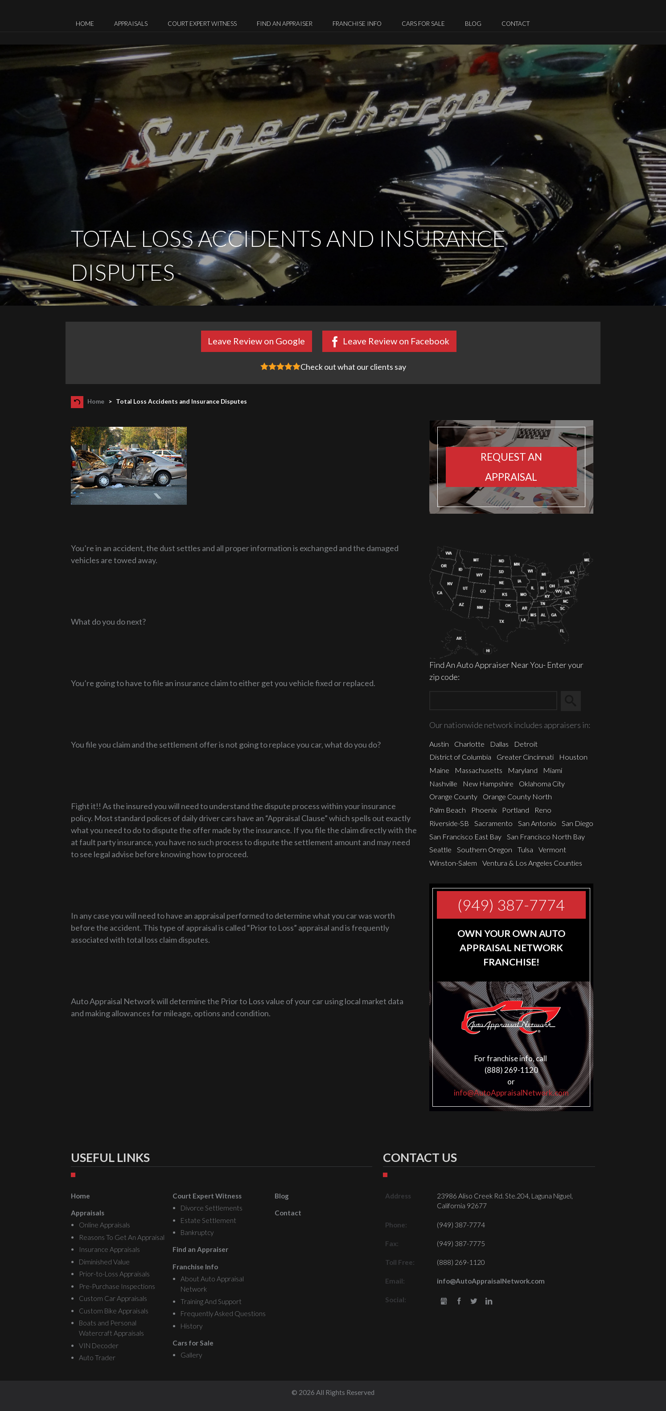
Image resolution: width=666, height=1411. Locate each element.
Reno (542, 810)
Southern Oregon (484, 849)
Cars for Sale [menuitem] (423, 23)
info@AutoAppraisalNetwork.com (511, 1092)
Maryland (523, 770)
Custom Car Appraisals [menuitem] (113, 1298)
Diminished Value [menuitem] (104, 1262)
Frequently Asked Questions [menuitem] (223, 1313)
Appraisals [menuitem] (131, 23)
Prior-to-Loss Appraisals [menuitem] (114, 1274)
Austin (439, 744)
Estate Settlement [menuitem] (208, 1220)
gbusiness (444, 1302)
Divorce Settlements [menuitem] (212, 1208)
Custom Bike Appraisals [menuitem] (113, 1311)
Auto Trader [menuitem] (97, 1358)
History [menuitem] (191, 1326)
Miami (552, 770)
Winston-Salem (453, 863)
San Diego (577, 823)
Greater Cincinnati (525, 757)
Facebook (459, 1302)
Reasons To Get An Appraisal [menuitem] (121, 1237)
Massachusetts (478, 770)
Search (575, 701)
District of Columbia (460, 757)
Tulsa (525, 849)
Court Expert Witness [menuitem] (202, 23)
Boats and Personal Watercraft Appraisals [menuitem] (111, 1328)
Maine (439, 770)
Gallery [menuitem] (191, 1355)
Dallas (499, 744)
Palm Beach (447, 810)
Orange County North (517, 796)
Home (95, 401)
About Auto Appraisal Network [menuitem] (212, 1284)
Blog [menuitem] (473, 23)
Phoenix (484, 810)
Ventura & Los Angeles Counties (532, 863)
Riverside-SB (449, 823)
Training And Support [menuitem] (211, 1301)
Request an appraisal (511, 467)
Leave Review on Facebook (396, 340)
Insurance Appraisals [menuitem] (109, 1249)
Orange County (453, 796)
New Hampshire (488, 783)
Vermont (552, 849)
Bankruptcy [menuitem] (197, 1232)
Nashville (443, 783)
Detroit (526, 744)
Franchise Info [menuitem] (357, 23)
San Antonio (537, 823)
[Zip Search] (493, 701)
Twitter (474, 1302)
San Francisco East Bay (465, 836)
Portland (515, 810)
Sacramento (493, 823)
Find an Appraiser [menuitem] (284, 23)
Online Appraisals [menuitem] (104, 1225)
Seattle (440, 849)
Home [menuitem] (85, 23)
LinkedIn (489, 1302)
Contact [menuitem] (516, 23)
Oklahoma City (542, 783)
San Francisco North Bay (546, 836)
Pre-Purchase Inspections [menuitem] (117, 1286)
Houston (573, 757)
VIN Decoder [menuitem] (99, 1345)
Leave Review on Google (256, 340)
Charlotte (469, 744)
